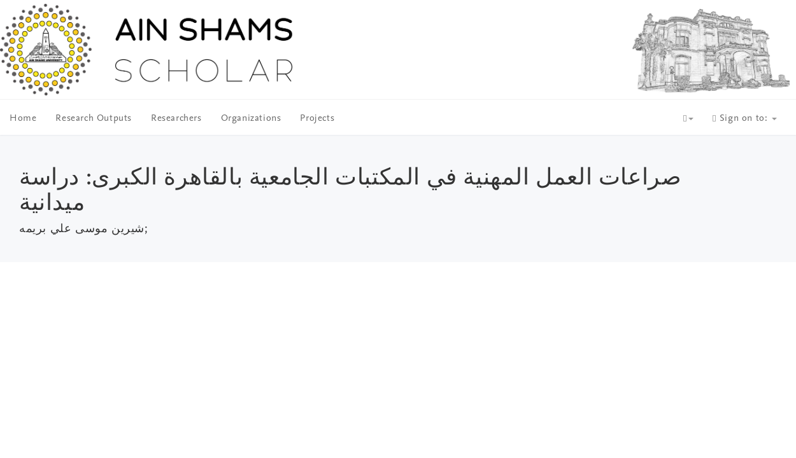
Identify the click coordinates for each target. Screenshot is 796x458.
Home (23, 118)
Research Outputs (93, 118)
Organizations (251, 118)
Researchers (176, 118)
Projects (317, 118)
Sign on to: (745, 118)
